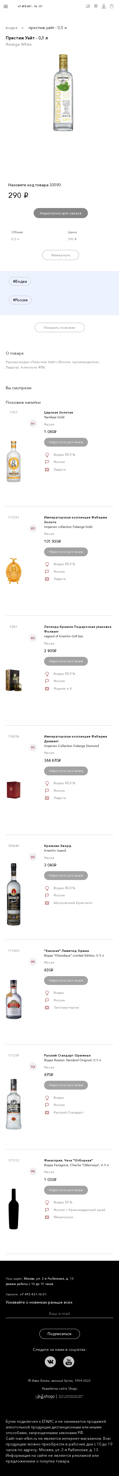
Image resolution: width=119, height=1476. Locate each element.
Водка (11, 27)
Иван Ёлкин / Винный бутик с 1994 (63, 6)
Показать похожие (59, 327)
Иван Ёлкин (47, 1271)
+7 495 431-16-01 (33, 1294)
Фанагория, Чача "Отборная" (68, 1160)
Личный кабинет (104, 6)
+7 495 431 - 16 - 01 (30, 6)
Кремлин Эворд (57, 846)
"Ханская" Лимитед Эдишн (66, 951)
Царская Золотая (58, 412)
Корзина (112, 6)
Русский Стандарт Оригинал (67, 1055)
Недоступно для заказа (61, 213)
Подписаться (59, 1333)
